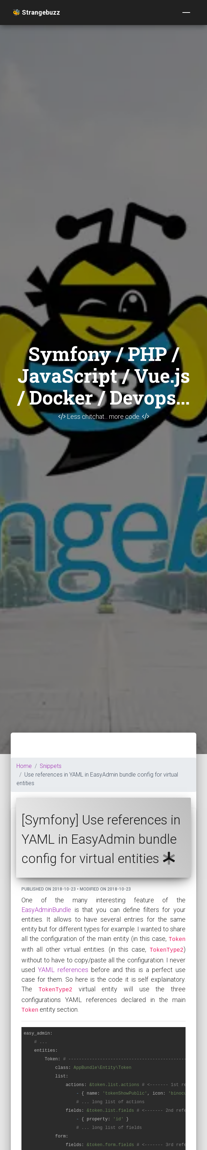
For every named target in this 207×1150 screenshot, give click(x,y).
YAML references (63, 969)
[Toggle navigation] (186, 12)
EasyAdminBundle (46, 909)
